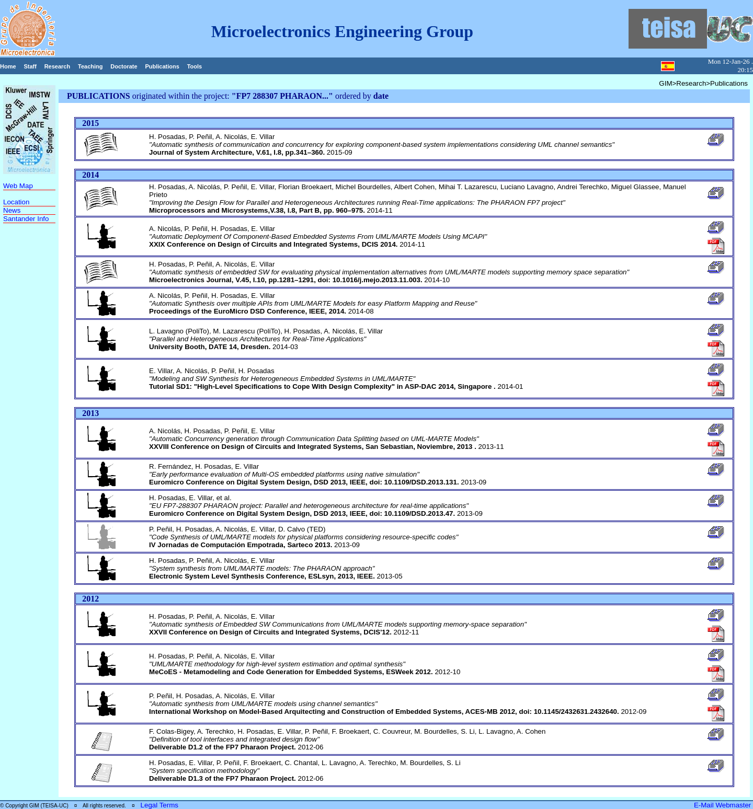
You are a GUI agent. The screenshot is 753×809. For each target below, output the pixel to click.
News (11, 210)
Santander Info (26, 219)
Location (16, 202)
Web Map (18, 186)
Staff (30, 66)
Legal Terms (159, 805)
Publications (162, 66)
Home (8, 66)
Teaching (90, 66)
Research (57, 66)
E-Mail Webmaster (723, 805)
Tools (194, 66)
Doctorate (123, 66)
